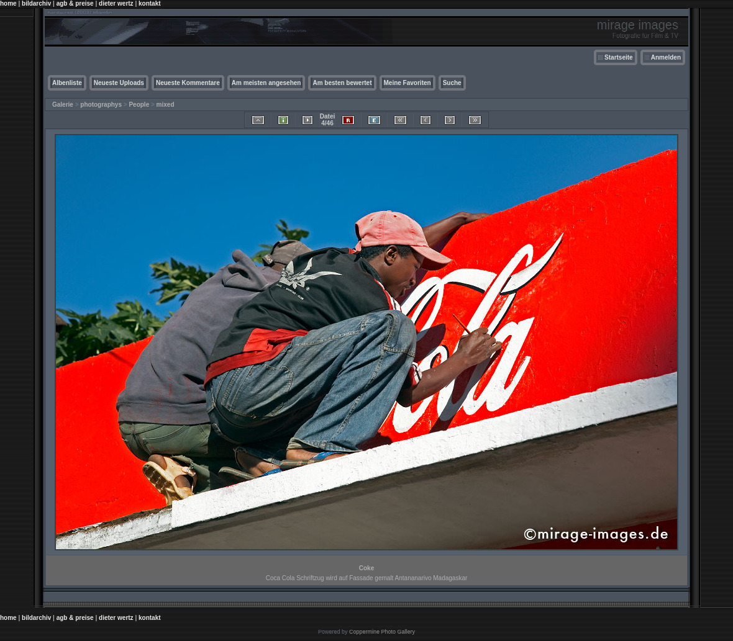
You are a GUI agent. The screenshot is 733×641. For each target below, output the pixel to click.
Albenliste (67, 82)
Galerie (62, 104)
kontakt (150, 3)
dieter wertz (116, 3)
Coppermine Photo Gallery (382, 632)
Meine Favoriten (407, 82)
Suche (452, 82)
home (8, 3)
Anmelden (666, 57)
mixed (166, 104)
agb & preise (75, 3)
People (139, 104)
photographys (101, 104)
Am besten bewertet (341, 82)
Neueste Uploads (119, 82)
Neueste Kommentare (188, 82)
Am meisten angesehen (266, 82)
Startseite (618, 57)
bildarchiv (36, 3)
